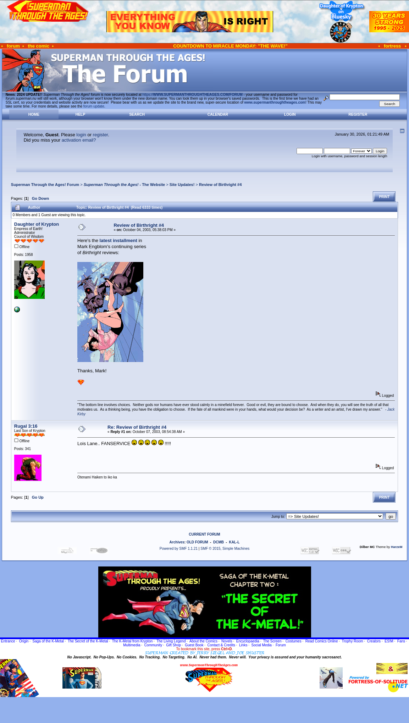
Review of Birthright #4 (220, 184)
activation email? (79, 140)
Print (384, 197)
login (81, 134)
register (100, 134)
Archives (177, 542)
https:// (193, 95)
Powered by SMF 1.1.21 (179, 549)
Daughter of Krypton (36, 224)
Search (137, 114)
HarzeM (396, 547)
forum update (93, 106)
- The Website (124, 184)
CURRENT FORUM (204, 534)
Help (80, 114)
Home (33, 114)
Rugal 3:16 (26, 426)
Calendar (218, 114)
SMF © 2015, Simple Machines (224, 549)
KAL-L (234, 542)
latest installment (118, 240)
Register (357, 114)
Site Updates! (182, 184)
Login (290, 114)
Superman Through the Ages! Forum (45, 184)
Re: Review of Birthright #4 (136, 427)
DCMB (218, 542)
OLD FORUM (197, 542)
